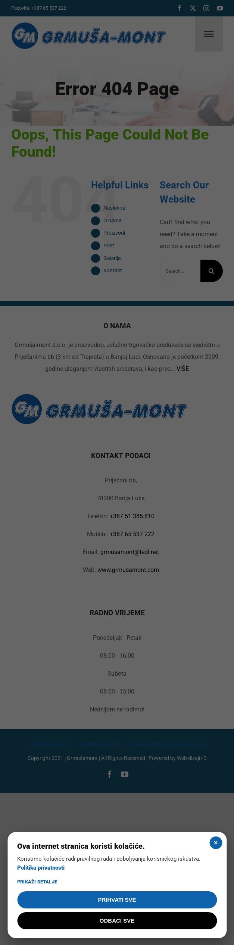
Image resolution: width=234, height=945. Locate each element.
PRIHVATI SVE (117, 900)
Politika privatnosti (41, 867)
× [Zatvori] (216, 843)
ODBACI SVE (117, 920)
